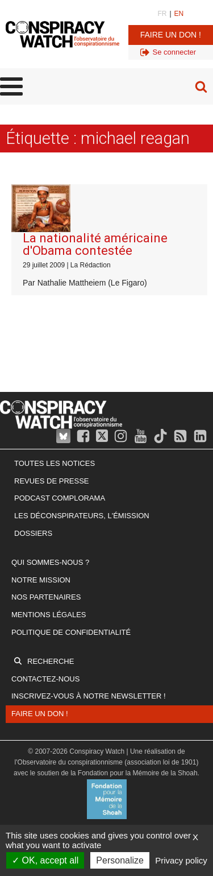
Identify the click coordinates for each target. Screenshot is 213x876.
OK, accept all (45, 860)
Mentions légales (48, 614)
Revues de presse (51, 481)
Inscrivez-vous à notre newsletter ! (88, 696)
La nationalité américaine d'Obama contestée (95, 244)
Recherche (50, 661)
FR (161, 14)
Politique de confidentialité (71, 632)
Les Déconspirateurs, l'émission (81, 515)
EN (179, 14)
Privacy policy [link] (181, 860)
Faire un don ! (170, 34)
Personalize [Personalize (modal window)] (120, 860)
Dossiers (33, 533)
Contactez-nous (45, 679)
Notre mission (40, 580)
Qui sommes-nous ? (50, 562)
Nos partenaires (46, 597)
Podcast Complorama (59, 498)
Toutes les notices (54, 463)
